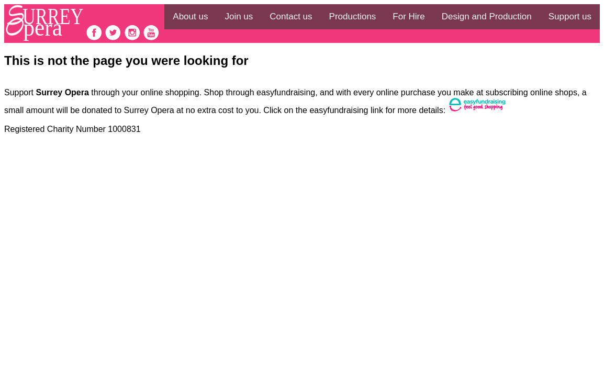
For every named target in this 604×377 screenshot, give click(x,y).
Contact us (291, 16)
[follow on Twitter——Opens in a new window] (114, 38)
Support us (570, 16)
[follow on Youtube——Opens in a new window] (151, 38)
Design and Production (487, 16)
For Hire (408, 16)
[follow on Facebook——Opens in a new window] (95, 38)
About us (190, 16)
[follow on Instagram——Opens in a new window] (133, 38)
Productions (352, 16)
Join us (239, 16)
